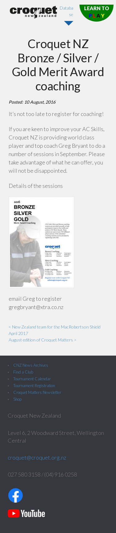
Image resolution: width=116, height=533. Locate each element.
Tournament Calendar (32, 378)
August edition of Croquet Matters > (42, 339)
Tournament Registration (34, 385)
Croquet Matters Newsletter (37, 392)
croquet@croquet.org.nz (37, 457)
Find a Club (23, 372)
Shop (17, 399)
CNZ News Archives (30, 365)
